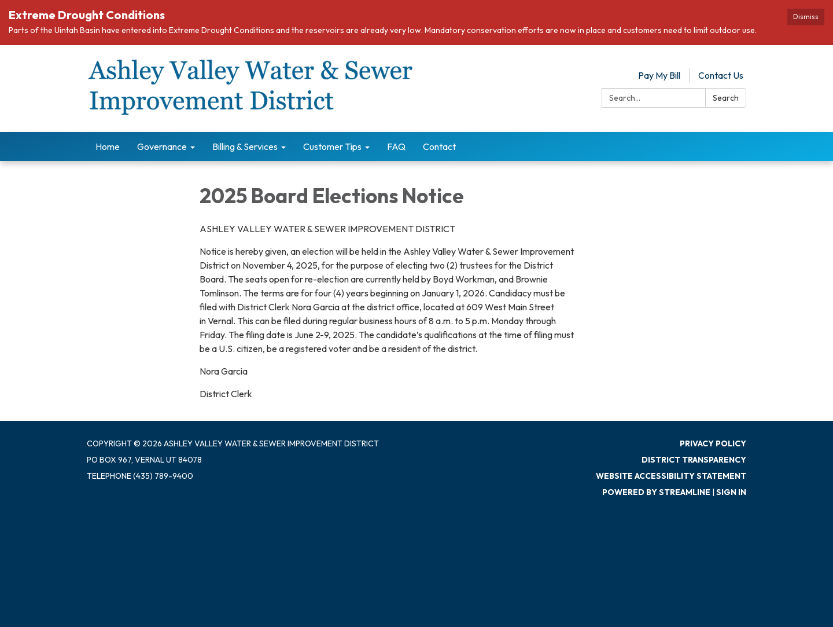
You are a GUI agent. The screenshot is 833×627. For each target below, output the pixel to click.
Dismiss (806, 16)
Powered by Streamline (656, 492)
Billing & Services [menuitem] (245, 146)
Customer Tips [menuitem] (332, 146)
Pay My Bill (659, 75)
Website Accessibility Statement (671, 476)
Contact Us (720, 75)
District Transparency (694, 459)
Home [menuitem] (107, 146)
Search (726, 98)
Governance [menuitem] (162, 146)
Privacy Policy (713, 443)
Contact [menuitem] (439, 146)
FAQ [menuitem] (396, 146)
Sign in (731, 492)
